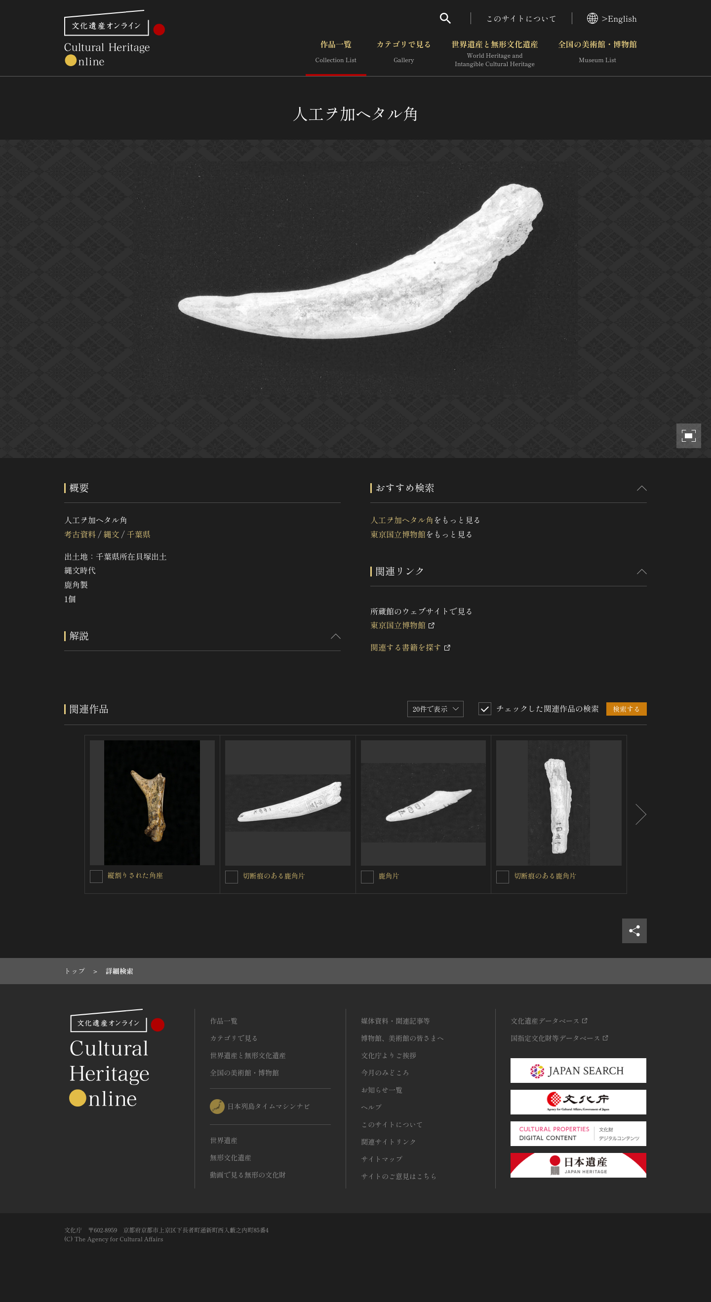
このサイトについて (521, 18)
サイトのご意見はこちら (399, 1176)
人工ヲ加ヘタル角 (402, 520)
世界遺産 (223, 1140)
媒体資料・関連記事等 (395, 1021)
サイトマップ (381, 1159)
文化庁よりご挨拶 (388, 1055)
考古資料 (80, 534)
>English (612, 18)
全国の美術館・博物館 (597, 54)
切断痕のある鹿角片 (274, 876)
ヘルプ (371, 1107)
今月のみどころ (385, 1072)
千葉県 (139, 534)
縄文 (111, 534)
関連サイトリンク (388, 1142)
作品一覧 (336, 54)
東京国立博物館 (398, 534)
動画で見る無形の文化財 (248, 1175)
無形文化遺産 (230, 1157)
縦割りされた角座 (135, 875)
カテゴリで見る (404, 54)
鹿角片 (389, 876)
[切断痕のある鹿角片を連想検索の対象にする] (231, 877)
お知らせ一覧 (381, 1090)
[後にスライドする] (637, 814)
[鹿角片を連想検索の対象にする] (367, 877)
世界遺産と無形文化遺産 (494, 54)
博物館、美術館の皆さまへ (402, 1038)
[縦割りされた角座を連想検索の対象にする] (96, 876)
